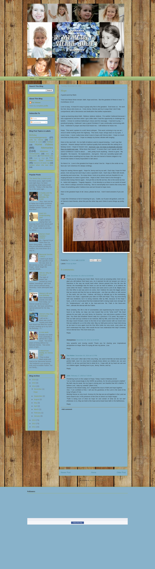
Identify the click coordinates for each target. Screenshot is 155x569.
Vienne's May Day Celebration (46, 315)
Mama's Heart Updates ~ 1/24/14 (44, 236)
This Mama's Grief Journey (41, 159)
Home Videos (44, 144)
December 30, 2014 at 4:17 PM (86, 355)
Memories (47, 147)
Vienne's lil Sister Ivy (42, 163)
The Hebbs (71, 355)
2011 (34, 427)
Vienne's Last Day (45, 78)
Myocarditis (33, 156)
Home (32, 78)
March (36, 409)
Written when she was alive (41, 165)
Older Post (121, 472)
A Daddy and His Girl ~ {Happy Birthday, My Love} (45, 196)
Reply (69, 333)
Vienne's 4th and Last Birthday (45, 294)
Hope (36, 392)
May (36, 403)
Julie (68, 276)
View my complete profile (38, 106)
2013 (34, 420)
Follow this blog (77, 522)
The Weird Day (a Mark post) (40, 178)
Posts (34, 119)
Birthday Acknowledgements (38, 136)
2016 (34, 380)
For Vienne (36, 102)
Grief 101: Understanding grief (44, 215)
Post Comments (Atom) (98, 480)
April (36, 406)
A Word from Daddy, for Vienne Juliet (46, 353)
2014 (34, 386)
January (37, 416)
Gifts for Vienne (36, 140)
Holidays (49, 142)
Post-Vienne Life (46, 156)
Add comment (67, 409)
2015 (34, 383)
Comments (36, 122)
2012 (34, 424)
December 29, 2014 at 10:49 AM (87, 340)
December (38, 389)
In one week (44, 332)
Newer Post (66, 472)
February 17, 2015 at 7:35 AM (81, 376)
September (38, 396)
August (37, 399)
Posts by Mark (71, 263)
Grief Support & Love (41, 141)
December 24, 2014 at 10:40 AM (82, 276)
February (37, 413)
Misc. (48, 154)
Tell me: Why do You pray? (45, 274)
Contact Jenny (61, 78)
